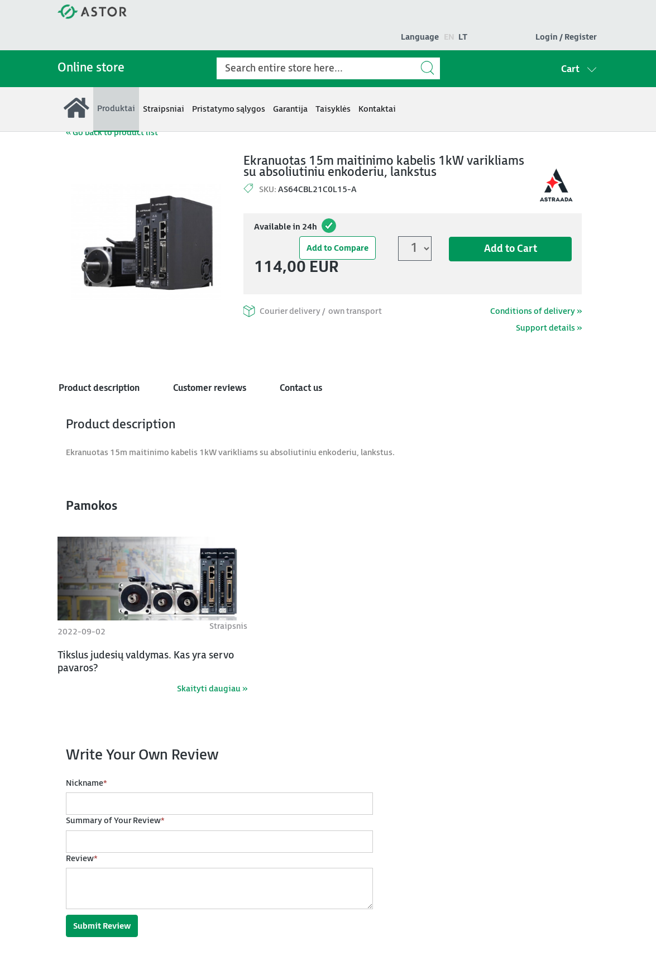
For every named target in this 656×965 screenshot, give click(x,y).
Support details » (549, 328)
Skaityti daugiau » (212, 689)
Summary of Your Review (115, 821)
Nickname (86, 783)
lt (462, 37)
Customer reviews (209, 388)
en (449, 37)
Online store (91, 67)
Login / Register (566, 37)
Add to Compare (337, 248)
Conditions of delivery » (536, 311)
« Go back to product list (112, 132)
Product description (99, 388)
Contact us (301, 388)
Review (82, 859)
